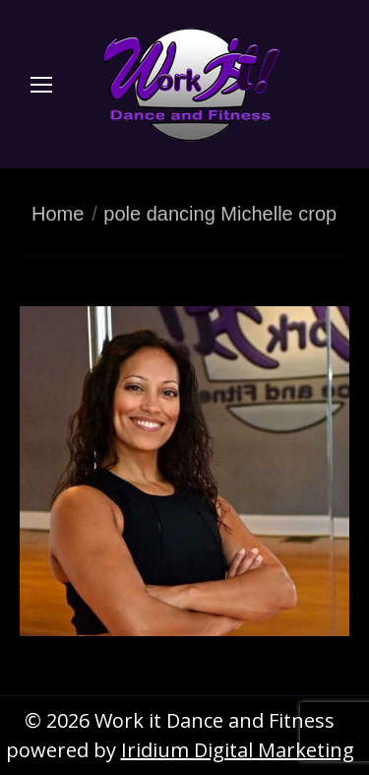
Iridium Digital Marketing (237, 750)
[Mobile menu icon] (41, 85)
